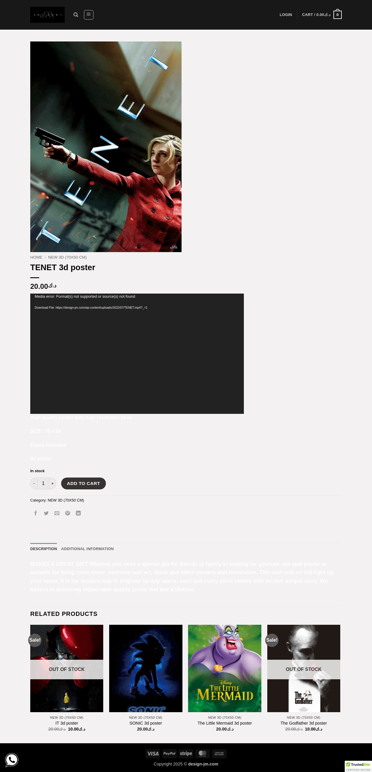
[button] (88, 15)
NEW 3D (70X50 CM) (67, 257)
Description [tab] (43, 549)
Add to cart (83, 483)
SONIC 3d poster (146, 723)
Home (36, 257)
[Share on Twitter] (46, 513)
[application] (137, 354)
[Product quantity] (43, 483)
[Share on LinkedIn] (78, 513)
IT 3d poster (66, 723)
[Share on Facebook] (36, 513)
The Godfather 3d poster (303, 723)
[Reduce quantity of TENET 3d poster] (33, 483)
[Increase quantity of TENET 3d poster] (52, 483)
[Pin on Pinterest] (68, 513)
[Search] (76, 14)
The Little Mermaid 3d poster (225, 723)
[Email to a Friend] (57, 513)
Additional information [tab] (87, 549)
